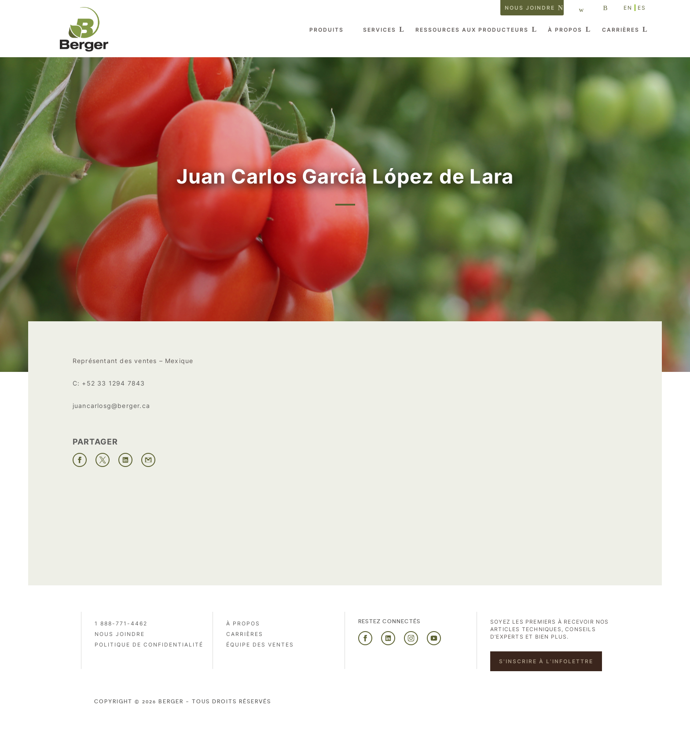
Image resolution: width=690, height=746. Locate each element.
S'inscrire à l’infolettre (546, 661)
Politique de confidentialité (149, 644)
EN (628, 7)
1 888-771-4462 (121, 623)
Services (379, 29)
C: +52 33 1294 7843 (109, 383)
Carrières (620, 29)
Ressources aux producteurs (472, 29)
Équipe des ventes (260, 644)
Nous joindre (530, 7)
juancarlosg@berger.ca (111, 405)
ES (642, 7)
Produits (326, 29)
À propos (565, 29)
